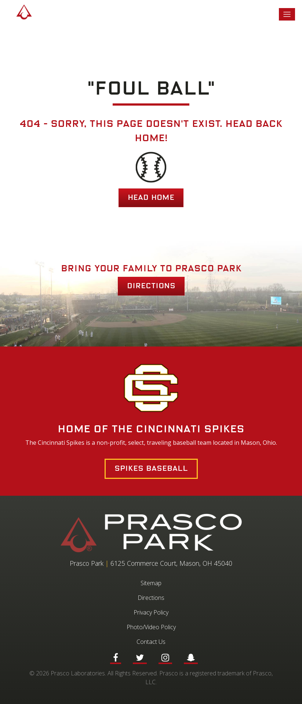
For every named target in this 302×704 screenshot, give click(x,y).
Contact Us (151, 642)
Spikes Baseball (151, 468)
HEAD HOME (151, 197)
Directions (151, 286)
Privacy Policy (151, 612)
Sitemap (151, 583)
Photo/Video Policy (151, 627)
